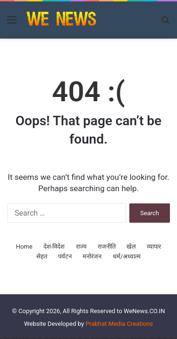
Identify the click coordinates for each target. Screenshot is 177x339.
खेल (131, 246)
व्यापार (154, 246)
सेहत (41, 256)
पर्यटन (65, 256)
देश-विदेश (54, 246)
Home (24, 246)
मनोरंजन (92, 256)
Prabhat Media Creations (119, 323)
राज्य (81, 246)
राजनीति (107, 246)
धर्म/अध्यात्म (127, 256)
